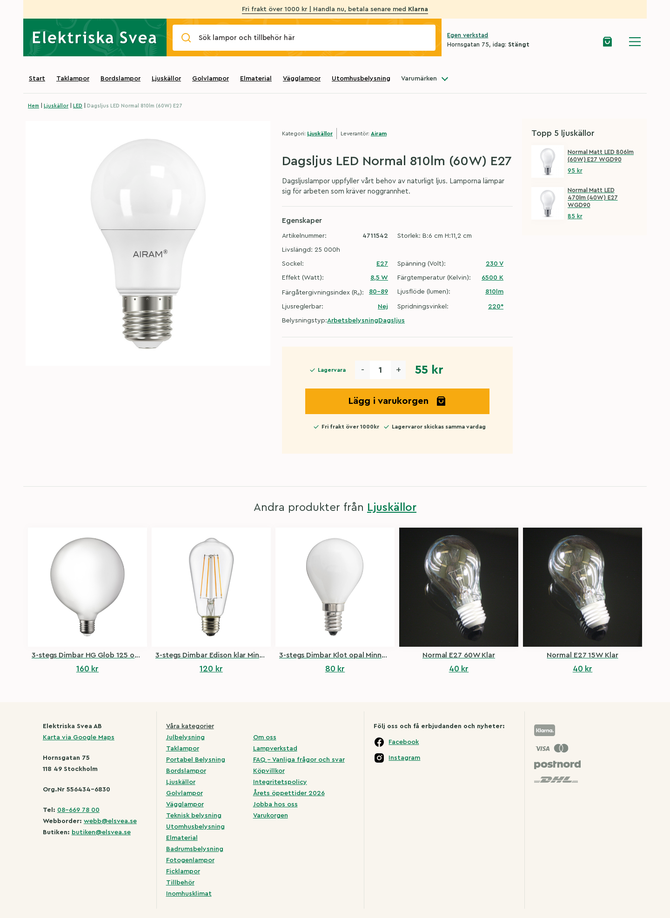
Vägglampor (302, 78)
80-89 (378, 291)
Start (37, 78)
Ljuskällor (166, 78)
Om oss (264, 737)
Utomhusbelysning (361, 78)
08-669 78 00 (78, 810)
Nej (383, 306)
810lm (494, 291)
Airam (379, 133)
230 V (494, 264)
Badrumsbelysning (194, 849)
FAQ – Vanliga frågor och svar (299, 760)
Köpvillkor (269, 771)
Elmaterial (256, 78)
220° (495, 306)
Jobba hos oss (275, 804)
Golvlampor (210, 78)
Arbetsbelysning (352, 320)
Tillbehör (180, 882)
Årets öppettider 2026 (289, 793)
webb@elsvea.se (110, 821)
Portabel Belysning (195, 760)
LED (77, 105)
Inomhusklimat (189, 894)
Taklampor (72, 78)
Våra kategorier (190, 726)
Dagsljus (391, 320)
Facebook (404, 742)
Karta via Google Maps (78, 737)
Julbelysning (185, 737)
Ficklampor (183, 871)
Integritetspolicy (280, 782)
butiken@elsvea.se (101, 832)
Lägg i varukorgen (397, 401)
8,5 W (379, 278)
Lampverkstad (275, 748)
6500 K (492, 278)
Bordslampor (120, 78)
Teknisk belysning (193, 815)
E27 (382, 264)
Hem (33, 105)
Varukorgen (270, 815)
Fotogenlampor (190, 860)
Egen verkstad (467, 35)
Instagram (404, 758)
